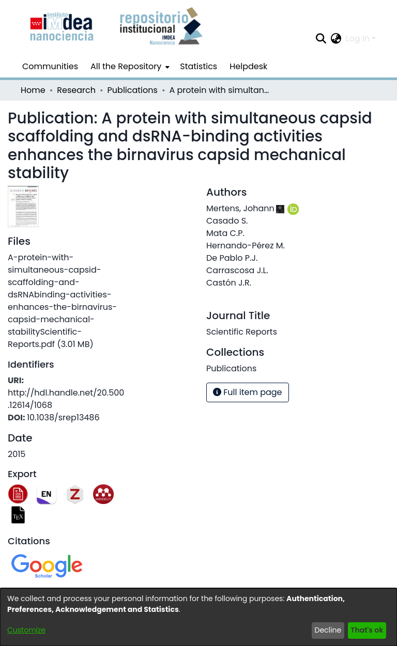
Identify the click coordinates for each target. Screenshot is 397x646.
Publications (133, 90)
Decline (328, 630)
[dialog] (198, 617)
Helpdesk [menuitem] (248, 66)
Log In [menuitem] (358, 38)
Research (76, 90)
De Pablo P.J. (231, 258)
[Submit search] (321, 39)
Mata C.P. (225, 233)
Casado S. (227, 221)
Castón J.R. (228, 283)
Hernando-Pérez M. (245, 245)
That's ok (366, 630)
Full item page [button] (247, 392)
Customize (26, 630)
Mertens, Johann (240, 208)
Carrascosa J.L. (237, 270)
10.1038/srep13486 (63, 417)
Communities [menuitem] (50, 66)
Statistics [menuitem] (198, 66)
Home (33, 90)
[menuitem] (129, 66)
